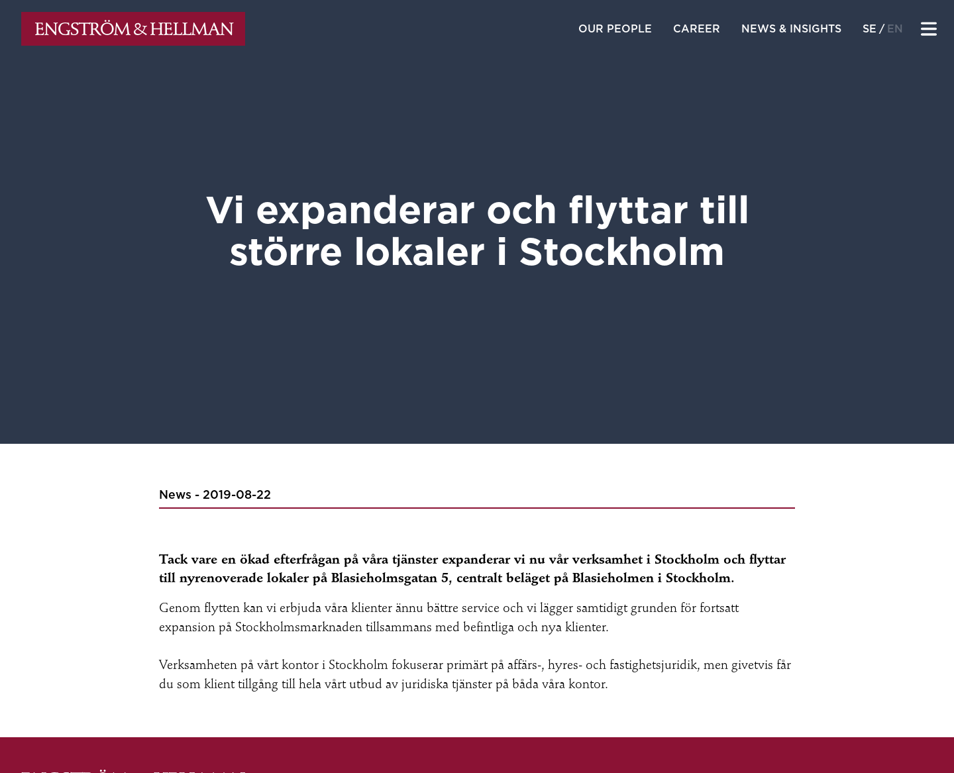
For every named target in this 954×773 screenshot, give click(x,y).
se (869, 29)
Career (696, 29)
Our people (615, 29)
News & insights (791, 29)
